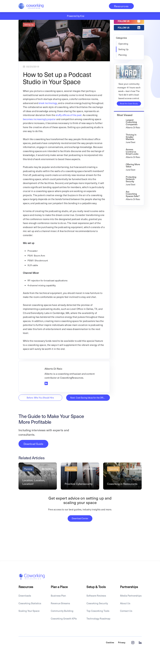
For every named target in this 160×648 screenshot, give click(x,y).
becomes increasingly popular (39, 119)
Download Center (80, 518)
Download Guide (33, 444)
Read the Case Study (129, 103)
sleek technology (48, 103)
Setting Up (29, 24)
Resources (121, 6)
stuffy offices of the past (69, 115)
